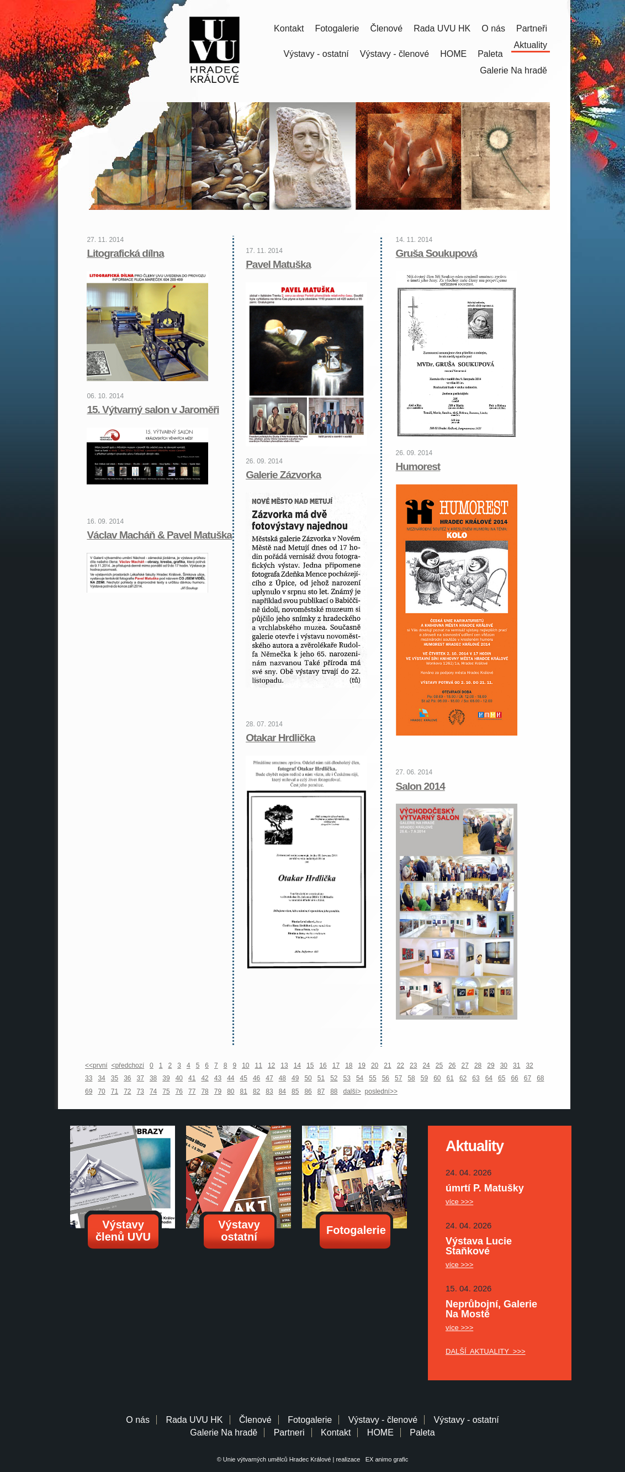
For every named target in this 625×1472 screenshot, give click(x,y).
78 (204, 1091)
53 (347, 1078)
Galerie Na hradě (223, 1432)
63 (475, 1078)
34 (101, 1078)
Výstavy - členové (394, 54)
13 (284, 1065)
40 (179, 1078)
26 (451, 1065)
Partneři (531, 28)
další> (352, 1091)
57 (398, 1078)
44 (230, 1078)
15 (310, 1065)
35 (114, 1078)
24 (426, 1065)
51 (321, 1078)
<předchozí (127, 1065)
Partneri (289, 1432)
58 (411, 1078)
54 (359, 1078)
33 (88, 1078)
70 (101, 1091)
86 (307, 1091)
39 (166, 1078)
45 (243, 1078)
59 (424, 1078)
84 (282, 1091)
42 (204, 1078)
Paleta (490, 54)
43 (217, 1078)
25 (439, 1065)
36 (127, 1078)
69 (88, 1091)
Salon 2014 (420, 786)
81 (243, 1091)
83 (269, 1091)
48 (282, 1078)
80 (230, 1091)
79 (217, 1091)
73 (140, 1091)
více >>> (459, 1201)
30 (503, 1065)
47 (269, 1078)
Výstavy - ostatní (316, 54)
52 (333, 1078)
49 (295, 1078)
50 (307, 1078)
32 (529, 1065)
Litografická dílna (125, 253)
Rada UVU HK (442, 28)
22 (400, 1065)
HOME (453, 54)
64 (488, 1078)
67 (527, 1078)
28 (477, 1065)
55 (372, 1078)
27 (465, 1065)
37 (140, 1078)
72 (127, 1091)
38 (153, 1078)
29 (490, 1065)
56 (385, 1078)
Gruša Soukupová (437, 253)
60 (437, 1078)
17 (336, 1065)
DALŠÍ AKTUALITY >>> (486, 1351)
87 (321, 1091)
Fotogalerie (337, 28)
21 (387, 1065)
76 (179, 1091)
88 (333, 1091)
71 (114, 1091)
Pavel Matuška (278, 264)
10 (245, 1065)
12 (271, 1065)
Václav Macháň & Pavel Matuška (159, 535)
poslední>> (381, 1091)
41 (191, 1078)
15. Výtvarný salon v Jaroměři (153, 409)
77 (191, 1091)
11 (258, 1065)
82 (256, 1091)
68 (540, 1078)
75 (166, 1091)
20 (374, 1065)
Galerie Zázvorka (283, 475)
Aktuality (530, 45)
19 (362, 1065)
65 (501, 1078)
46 (256, 1078)
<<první (96, 1065)
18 (348, 1065)
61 (450, 1078)
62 (463, 1078)
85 (295, 1091)
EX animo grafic (385, 1459)
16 (322, 1065)
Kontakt (289, 28)
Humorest (418, 466)
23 (413, 1065)
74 (153, 1091)
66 (514, 1078)
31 (516, 1065)
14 (297, 1065)
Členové (386, 28)
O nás (493, 28)
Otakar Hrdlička (280, 737)
